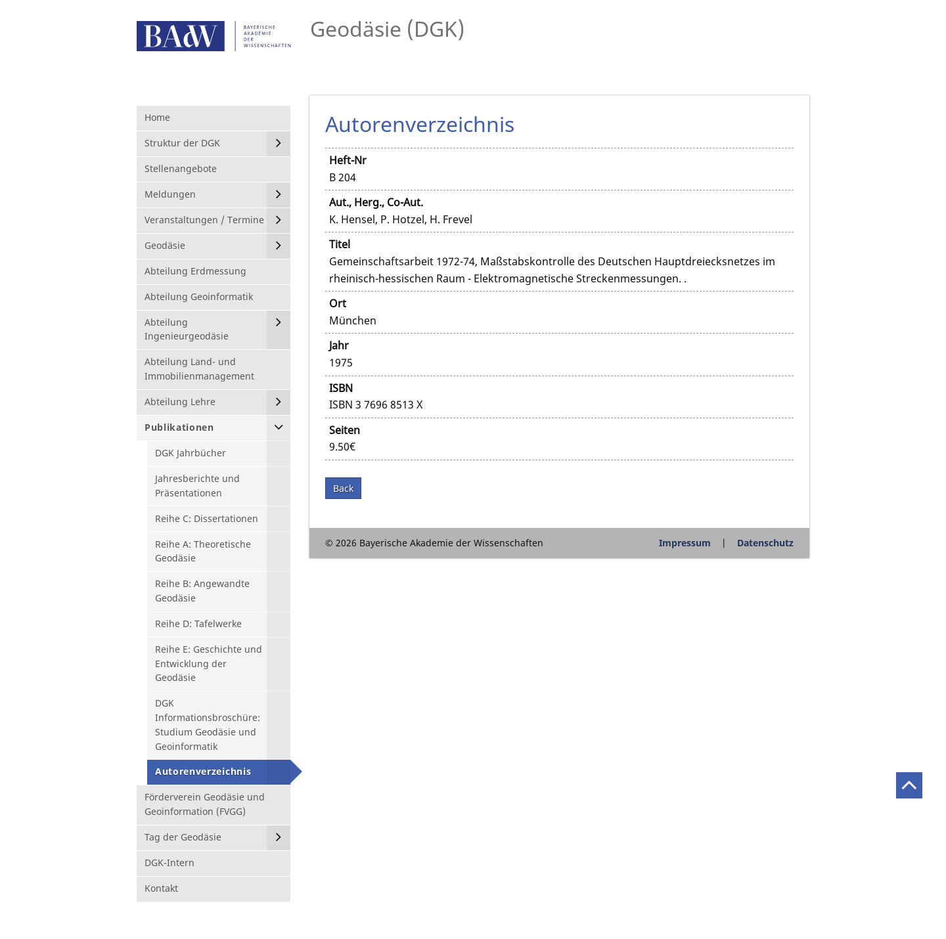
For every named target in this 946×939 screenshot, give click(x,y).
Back (343, 488)
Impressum (685, 542)
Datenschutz (765, 542)
